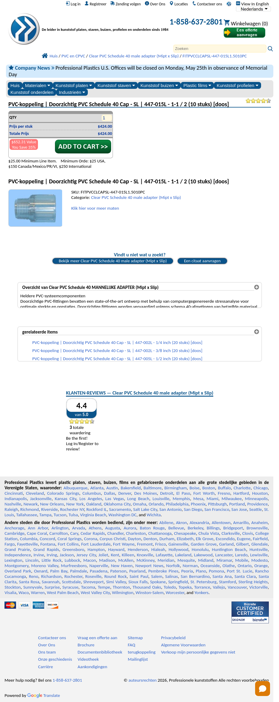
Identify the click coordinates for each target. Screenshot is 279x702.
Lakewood (203, 555)
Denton (150, 538)
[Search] (219, 49)
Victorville (258, 587)
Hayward (116, 549)
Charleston (136, 533)
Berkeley (195, 528)
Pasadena (99, 571)
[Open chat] (262, 688)
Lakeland (183, 555)
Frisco (160, 544)
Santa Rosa (29, 581)
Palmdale (78, 571)
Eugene (244, 538)
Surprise (52, 587)
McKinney (145, 560)
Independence (17, 555)
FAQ (131, 645)
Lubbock (72, 560)
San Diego (193, 509)
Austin (112, 488)
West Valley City (95, 592)
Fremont (145, 544)
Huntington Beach (229, 549)
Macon (89, 560)
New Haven (121, 565)
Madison (107, 560)
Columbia (28, 538)
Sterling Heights (253, 581)
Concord (47, 538)
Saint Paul (139, 576)
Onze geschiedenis (55, 659)
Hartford (241, 493)
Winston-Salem (150, 592)
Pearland (137, 571)
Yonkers (201, 592)
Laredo (241, 555)
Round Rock (115, 576)
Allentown (221, 522)
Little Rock (52, 560)
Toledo (170, 587)
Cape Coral (37, 533)
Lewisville (259, 555)
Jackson (67, 555)
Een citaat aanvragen (202, 261)
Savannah (50, 581)
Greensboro (73, 549)
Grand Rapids (46, 549)
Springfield (178, 581)
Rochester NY (72, 509)
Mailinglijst (138, 659)
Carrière (45, 666)
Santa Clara (245, 576)
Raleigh (11, 509)
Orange (261, 565)
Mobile (241, 560)
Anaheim (259, 522)
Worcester (175, 592)
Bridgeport (233, 528)
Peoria (187, 571)
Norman (190, 565)
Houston (260, 493)
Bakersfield (131, 488)
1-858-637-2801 (196, 22)
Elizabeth (185, 538)
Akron (181, 522)
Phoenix (198, 504)
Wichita (154, 514)
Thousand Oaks (147, 587)
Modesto (259, 560)
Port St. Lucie (239, 571)
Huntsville (258, 549)
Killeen (128, 555)
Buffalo (224, 488)
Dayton (134, 538)
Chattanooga (159, 533)
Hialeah (158, 549)
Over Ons (155, 4)
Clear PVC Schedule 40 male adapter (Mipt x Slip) (136, 197)
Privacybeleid (173, 637)
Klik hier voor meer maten (95, 208)
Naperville (98, 565)
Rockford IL (96, 509)
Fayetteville (27, 544)
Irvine (38, 555)
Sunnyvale (32, 587)
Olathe (229, 565)
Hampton (96, 549)
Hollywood (178, 549)
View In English (252, 4)
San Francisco (216, 509)
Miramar (224, 560)
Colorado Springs (63, 493)
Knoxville (145, 555)
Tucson (60, 514)
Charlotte (242, 488)
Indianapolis (15, 498)
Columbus (91, 493)
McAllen (126, 560)
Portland (237, 504)
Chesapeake (185, 533)
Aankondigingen (92, 666)
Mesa (198, 498)
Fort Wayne (123, 544)
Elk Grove (205, 538)
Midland (205, 560)
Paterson (118, 571)
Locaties (178, 4)
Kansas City (65, 498)
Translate (43, 695)
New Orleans (52, 504)
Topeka (185, 587)
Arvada (78, 528)
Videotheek (88, 659)
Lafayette (164, 555)
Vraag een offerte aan (97, 637)
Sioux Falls (138, 581)
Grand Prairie (17, 549)
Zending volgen (126, 4)
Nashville (12, 504)
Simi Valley (116, 581)
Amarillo (241, 522)
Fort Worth (203, 493)
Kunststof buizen (159, 85)
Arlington (60, 528)
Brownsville (257, 528)
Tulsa (73, 514)
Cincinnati (13, 493)
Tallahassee (26, 514)
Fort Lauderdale (96, 544)
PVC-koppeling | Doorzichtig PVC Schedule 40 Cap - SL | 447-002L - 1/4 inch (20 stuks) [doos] (117, 342)
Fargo (9, 544)
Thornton (121, 587)
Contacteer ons (207, 4)
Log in (73, 4)
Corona (90, 538)
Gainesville (178, 544)
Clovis (247, 533)
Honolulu (200, 549)
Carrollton (58, 533)
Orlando (155, 504)
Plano (201, 571)
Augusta (112, 528)
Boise (195, 488)
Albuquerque (76, 488)
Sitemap (135, 637)
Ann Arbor (38, 528)
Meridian (166, 560)
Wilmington (123, 592)
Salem (156, 576)
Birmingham (175, 488)
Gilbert (242, 544)
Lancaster (223, 555)
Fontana (47, 544)
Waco (24, 592)
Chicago (260, 488)
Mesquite (186, 560)
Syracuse (70, 587)
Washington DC (122, 514)
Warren (38, 592)
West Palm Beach (63, 592)
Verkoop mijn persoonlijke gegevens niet (198, 652)
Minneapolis (256, 498)
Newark (31, 504)
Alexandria (199, 522)
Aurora (130, 528)
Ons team (47, 652)
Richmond (29, 509)
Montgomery (16, 565)
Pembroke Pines (163, 571)
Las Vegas (114, 498)
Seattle (255, 509)
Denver (124, 493)
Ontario (244, 565)
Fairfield (260, 538)
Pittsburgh (217, 504)
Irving (52, 555)
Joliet (103, 555)
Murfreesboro (74, 565)
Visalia (10, 592)
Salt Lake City (145, 509)
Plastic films (197, 85)
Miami (212, 498)
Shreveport (93, 581)
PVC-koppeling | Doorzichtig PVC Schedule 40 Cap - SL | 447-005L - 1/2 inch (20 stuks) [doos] (117, 358)
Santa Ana (222, 576)
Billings (213, 528)
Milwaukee (232, 498)
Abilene (166, 522)
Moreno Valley (44, 565)
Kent (115, 555)
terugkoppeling (142, 652)
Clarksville (230, 533)
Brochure (86, 645)
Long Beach (138, 498)
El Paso (183, 493)
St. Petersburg (204, 581)
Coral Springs (69, 538)
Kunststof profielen (237, 85)
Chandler (115, 533)
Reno (33, 576)
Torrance (202, 587)
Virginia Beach (93, 514)
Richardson (51, 576)
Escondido (225, 538)
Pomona (216, 571)
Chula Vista (208, 533)
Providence (257, 504)
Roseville (93, 576)
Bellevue (176, 528)
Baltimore (153, 488)
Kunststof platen (74, 85)
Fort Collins (68, 544)
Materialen (37, 85)
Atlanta (96, 488)
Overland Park (17, 571)
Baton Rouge (152, 528)
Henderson (138, 549)
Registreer (95, 4)
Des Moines (145, 493)
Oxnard (40, 571)
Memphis (181, 498)
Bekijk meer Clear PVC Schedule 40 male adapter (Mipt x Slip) (113, 261)
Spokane (157, 581)
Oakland (93, 504)
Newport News (149, 565)
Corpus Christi (113, 538)
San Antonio (170, 509)
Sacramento (120, 509)
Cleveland (35, 493)
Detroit (166, 493)
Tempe (104, 587)
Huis (14, 85)
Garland (226, 544)
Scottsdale (71, 581)
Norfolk (173, 565)
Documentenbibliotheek (100, 652)
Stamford (227, 581)
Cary (74, 533)
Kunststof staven (116, 85)
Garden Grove (204, 544)
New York (75, 504)
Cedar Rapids (93, 533)
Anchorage (14, 528)
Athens (95, 528)
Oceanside (210, 565)
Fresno (224, 493)
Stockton (12, 587)
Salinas (171, 576)
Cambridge (14, 533)
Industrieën (72, 92)
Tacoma (88, 587)
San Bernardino (195, 576)
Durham (167, 538)
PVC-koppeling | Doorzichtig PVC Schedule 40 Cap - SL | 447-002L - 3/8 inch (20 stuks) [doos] (117, 350)
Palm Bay (58, 571)
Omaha (139, 504)
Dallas (109, 493)
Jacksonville (41, 498)
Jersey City (86, 555)
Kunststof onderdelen (31, 92)
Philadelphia (177, 504)
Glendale (259, 544)
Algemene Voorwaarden (183, 645)
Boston (208, 488)
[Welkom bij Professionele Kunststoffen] (105, 22)
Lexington (13, 560)
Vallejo (219, 587)
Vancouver (237, 587)
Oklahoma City (117, 504)
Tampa (45, 514)
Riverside (49, 509)
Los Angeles (90, 498)
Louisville (161, 498)
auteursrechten (142, 680)
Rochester (73, 576)
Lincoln (32, 560)
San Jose (239, 509)
